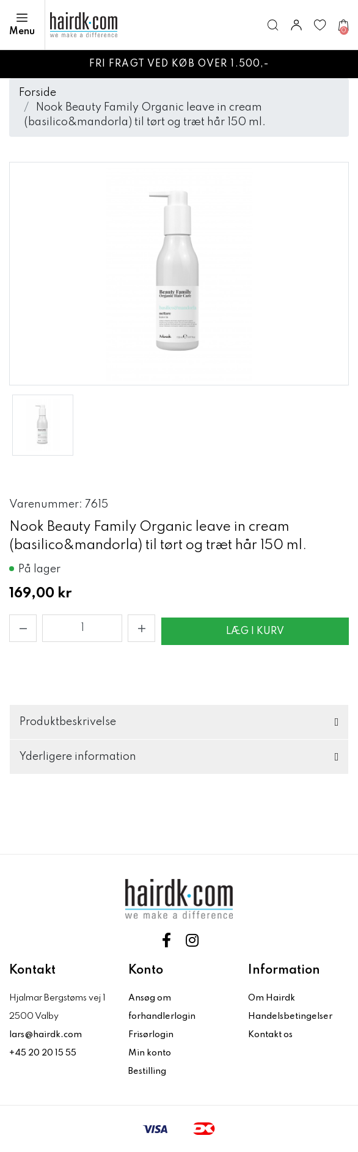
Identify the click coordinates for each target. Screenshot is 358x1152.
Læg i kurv (255, 631)
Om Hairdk (271, 998)
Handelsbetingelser (290, 1016)
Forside (37, 92)
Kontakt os (270, 1034)
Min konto (149, 1053)
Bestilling (147, 1071)
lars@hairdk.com (45, 1034)
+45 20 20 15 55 (42, 1053)
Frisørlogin (151, 1034)
